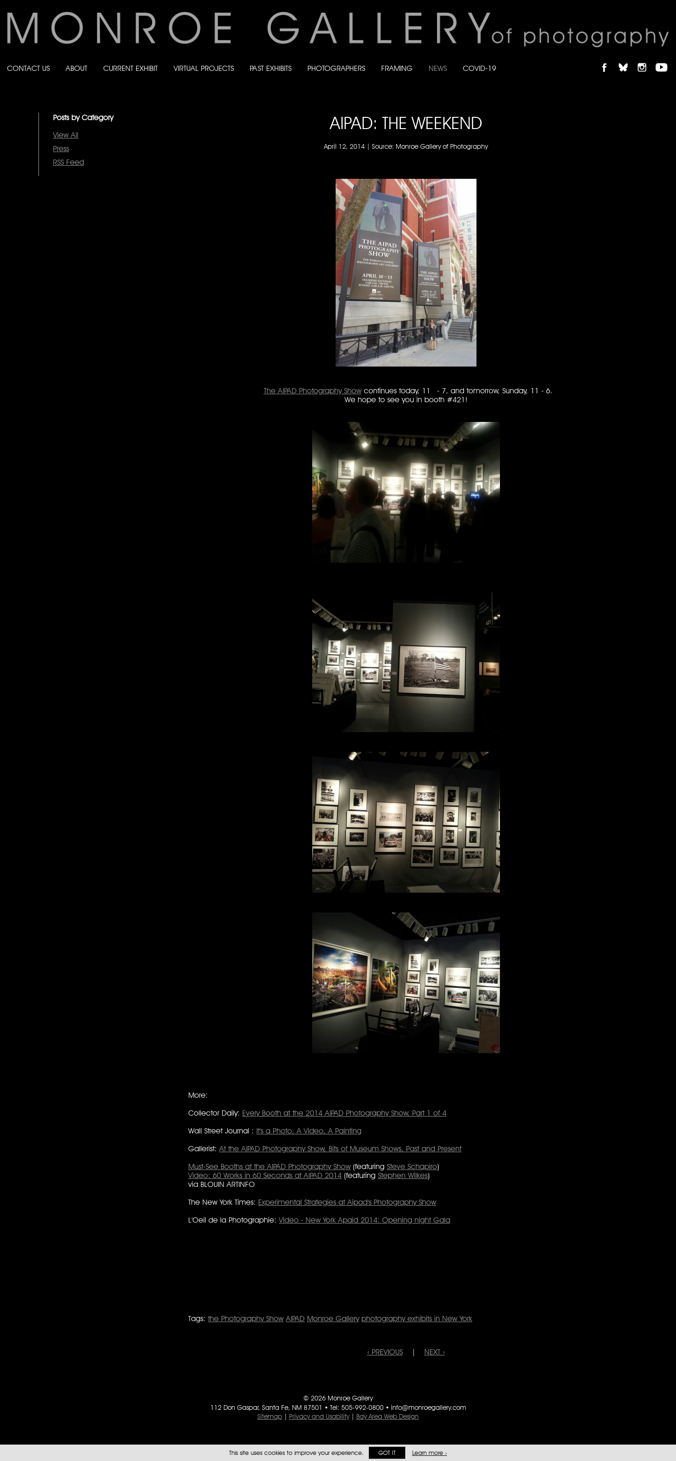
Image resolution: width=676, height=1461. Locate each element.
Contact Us (28, 68)
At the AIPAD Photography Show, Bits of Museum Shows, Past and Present (340, 1148)
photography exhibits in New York (416, 1318)
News (438, 68)
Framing (397, 68)
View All (65, 134)
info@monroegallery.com (428, 1407)
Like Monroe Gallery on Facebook (609, 59)
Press (61, 148)
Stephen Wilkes (403, 1175)
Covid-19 (479, 68)
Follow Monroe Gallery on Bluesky (627, 59)
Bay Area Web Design (387, 1416)
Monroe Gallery (333, 1318)
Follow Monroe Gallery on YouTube (665, 59)
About (76, 68)
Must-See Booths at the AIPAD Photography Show (269, 1166)
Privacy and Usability (319, 1416)
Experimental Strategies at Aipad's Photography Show (347, 1202)
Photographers (336, 68)
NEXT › (434, 1351)
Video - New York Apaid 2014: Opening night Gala (364, 1220)
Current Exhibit (130, 68)
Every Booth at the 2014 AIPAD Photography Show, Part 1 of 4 (344, 1113)
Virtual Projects (204, 68)
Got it (387, 1452)
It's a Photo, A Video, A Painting (308, 1130)
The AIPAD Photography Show (312, 390)
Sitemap (269, 1416)
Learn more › (429, 1452)
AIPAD (295, 1318)
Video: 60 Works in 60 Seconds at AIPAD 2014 (265, 1175)
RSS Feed (68, 162)
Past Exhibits (271, 68)
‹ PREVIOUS (385, 1351)
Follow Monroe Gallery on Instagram (646, 59)
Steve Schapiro (412, 1166)
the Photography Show (246, 1318)
